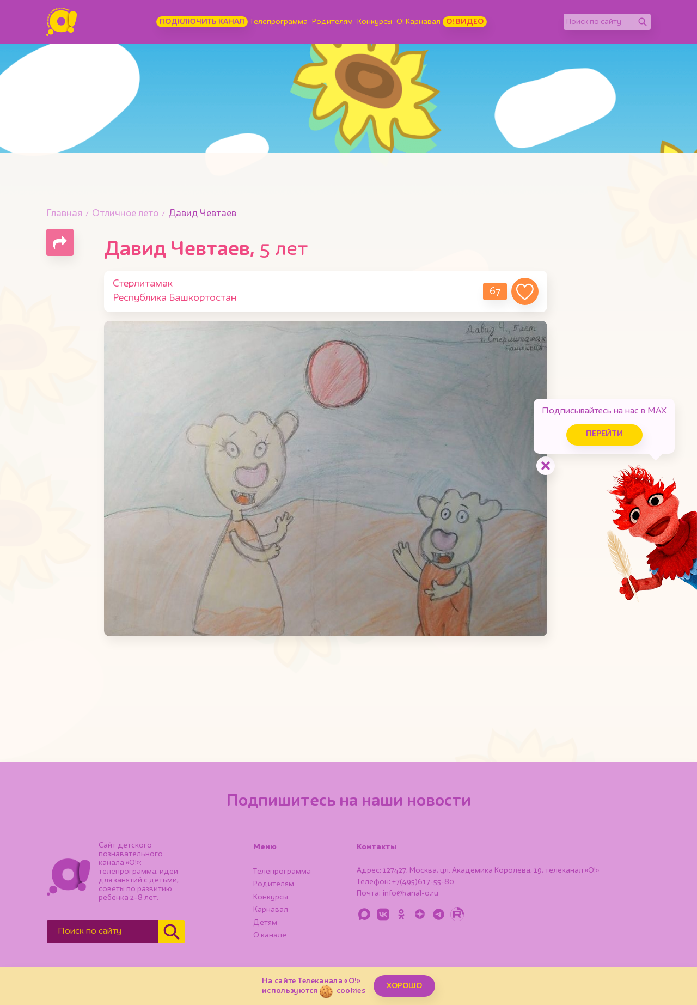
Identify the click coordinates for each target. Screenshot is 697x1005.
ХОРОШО (404, 986)
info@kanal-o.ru (410, 893)
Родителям (332, 22)
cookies (351, 991)
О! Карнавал (418, 22)
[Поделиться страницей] (60, 242)
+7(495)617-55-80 (423, 882)
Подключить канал (202, 22)
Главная (64, 214)
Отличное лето (125, 214)
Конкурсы (374, 22)
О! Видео (465, 22)
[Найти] (642, 22)
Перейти (604, 434)
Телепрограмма (279, 22)
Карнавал (270, 909)
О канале (269, 935)
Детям (265, 922)
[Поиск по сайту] (599, 22)
